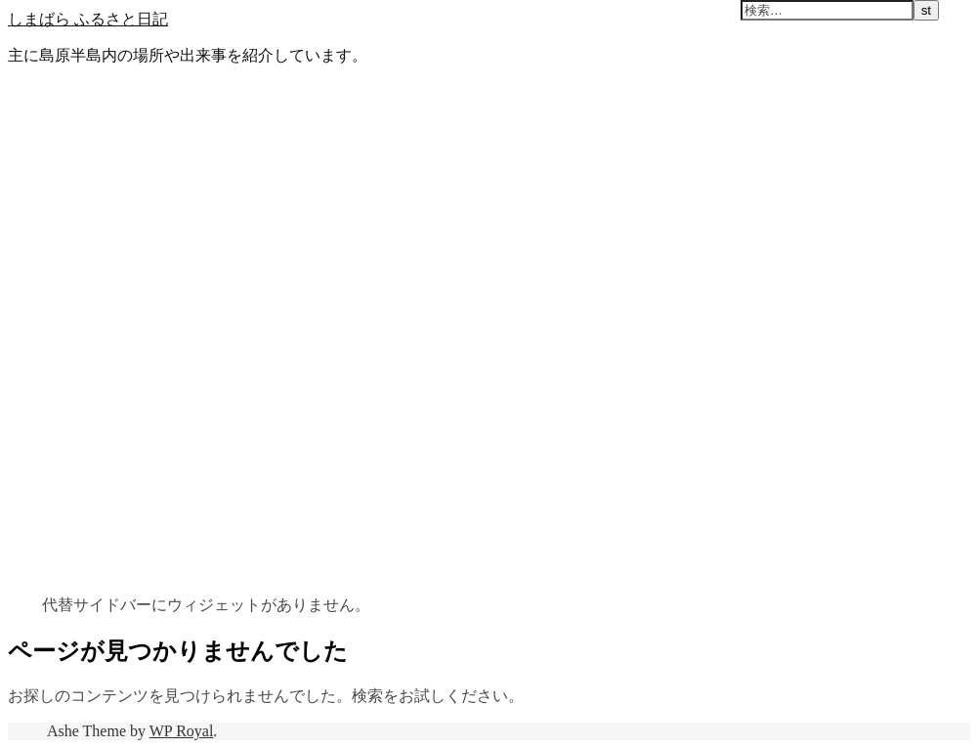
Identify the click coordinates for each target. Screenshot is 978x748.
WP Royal (181, 731)
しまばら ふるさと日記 (88, 18)
